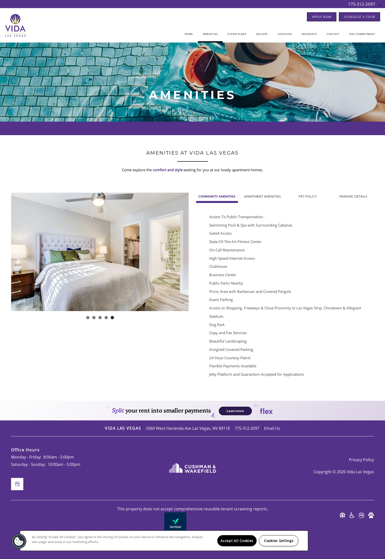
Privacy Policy (361, 459)
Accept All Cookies (236, 540)
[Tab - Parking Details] (353, 197)
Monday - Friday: (26, 456)
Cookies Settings (279, 540)
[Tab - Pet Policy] (308, 197)
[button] (321, 16)
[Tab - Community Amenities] (217, 197)
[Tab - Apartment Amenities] (262, 197)
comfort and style (167, 169)
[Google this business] (17, 484)
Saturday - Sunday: (28, 464)
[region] (164, 540)
